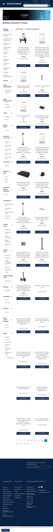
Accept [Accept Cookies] (5, 530)
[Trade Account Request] (29, 3)
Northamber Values (7, 500)
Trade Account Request (8, 502)
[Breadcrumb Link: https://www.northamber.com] (4, 8)
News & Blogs (6, 497)
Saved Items (18, 497)
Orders (16, 491)
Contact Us (5, 489)
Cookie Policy (29, 487)
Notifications (18, 489)
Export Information (7, 493)
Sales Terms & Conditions (29, 503)
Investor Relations (7, 495)
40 (24, 443)
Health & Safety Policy (31, 491)
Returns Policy (30, 501)
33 (31, 440)
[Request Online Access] (40, 3)
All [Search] (25, 5)
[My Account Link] (48, 3)
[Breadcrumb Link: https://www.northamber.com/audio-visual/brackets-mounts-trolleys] (17, 8)
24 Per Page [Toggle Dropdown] (19, 29)
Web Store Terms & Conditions (31, 507)
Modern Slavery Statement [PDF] (30, 494)
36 (42, 440)
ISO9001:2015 (29, 496)
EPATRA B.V (6, 508)
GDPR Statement (30, 489)
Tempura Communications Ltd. (8, 515)
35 (38, 440)
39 (20, 443)
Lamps (5, 56)
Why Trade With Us (7, 504)
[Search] (38, 5)
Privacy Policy (29, 499)
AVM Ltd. (5, 506)
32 (28, 440)
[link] (39, 487)
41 (27, 443)
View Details (23, 65)
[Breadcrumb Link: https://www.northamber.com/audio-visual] (8, 8)
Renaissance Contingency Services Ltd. (8, 512)
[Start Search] (49, 5)
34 (35, 440)
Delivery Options (7, 491)
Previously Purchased (20, 493)
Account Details (18, 487)
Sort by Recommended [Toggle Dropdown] (32, 29)
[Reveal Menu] (4, 3)
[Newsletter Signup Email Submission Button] (49, 467)
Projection (5, 72)
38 (17, 443)
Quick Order (17, 495)
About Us (5, 487)
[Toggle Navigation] (4, 4)
